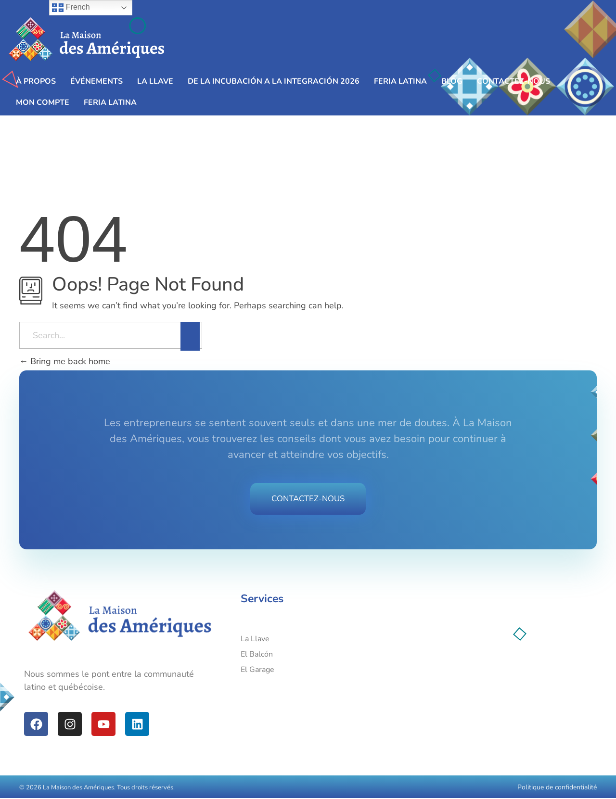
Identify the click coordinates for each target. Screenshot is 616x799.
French (71, 7)
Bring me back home (64, 361)
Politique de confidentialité (557, 788)
